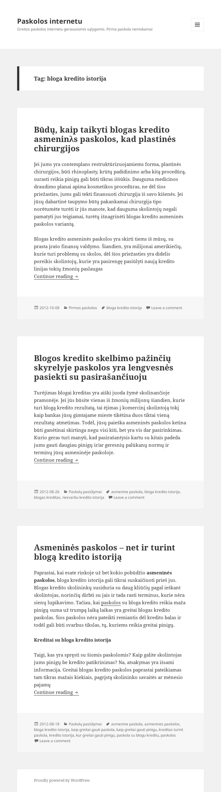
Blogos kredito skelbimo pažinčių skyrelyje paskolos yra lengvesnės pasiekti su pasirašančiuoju (103, 367)
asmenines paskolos (162, 724)
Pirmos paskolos (83, 307)
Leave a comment (166, 307)
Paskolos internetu (49, 21)
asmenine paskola (127, 491)
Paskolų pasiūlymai (85, 491)
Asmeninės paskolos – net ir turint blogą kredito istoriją (104, 552)
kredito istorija (61, 735)
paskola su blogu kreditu (138, 735)
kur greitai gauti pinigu (95, 735)
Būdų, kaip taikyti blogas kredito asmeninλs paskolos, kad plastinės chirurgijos (105, 139)
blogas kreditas (47, 497)
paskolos (111, 602)
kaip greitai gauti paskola (93, 729)
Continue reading (56, 276)
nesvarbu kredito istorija (83, 497)
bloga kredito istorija (124, 307)
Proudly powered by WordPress (62, 780)
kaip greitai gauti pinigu (136, 729)
